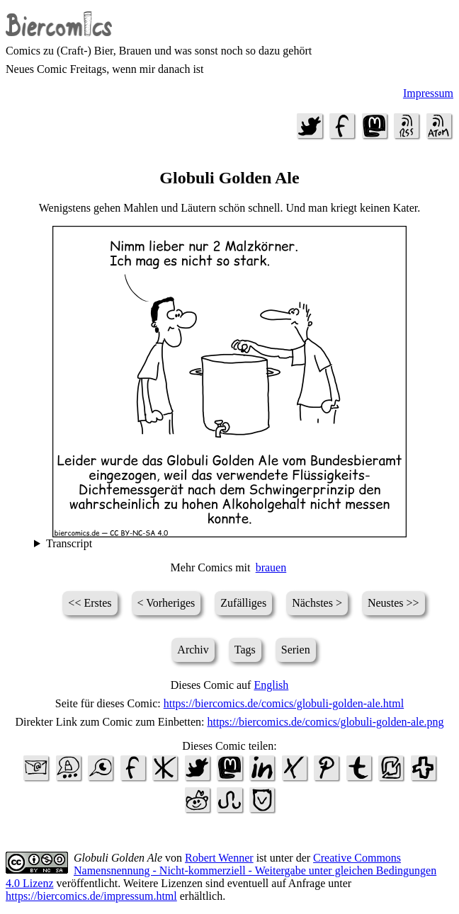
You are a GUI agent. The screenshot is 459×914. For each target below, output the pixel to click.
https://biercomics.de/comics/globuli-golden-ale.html (284, 703)
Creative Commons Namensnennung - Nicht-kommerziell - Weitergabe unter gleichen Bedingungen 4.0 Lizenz (221, 870)
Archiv (192, 650)
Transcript (69, 543)
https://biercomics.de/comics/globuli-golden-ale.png (325, 722)
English (271, 685)
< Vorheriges (166, 603)
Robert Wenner (219, 858)
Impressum (428, 93)
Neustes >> (393, 603)
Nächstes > (317, 603)
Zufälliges (243, 603)
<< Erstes (89, 603)
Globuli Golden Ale (118, 858)
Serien (295, 650)
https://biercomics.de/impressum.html (91, 896)
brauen (271, 567)
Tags (245, 650)
